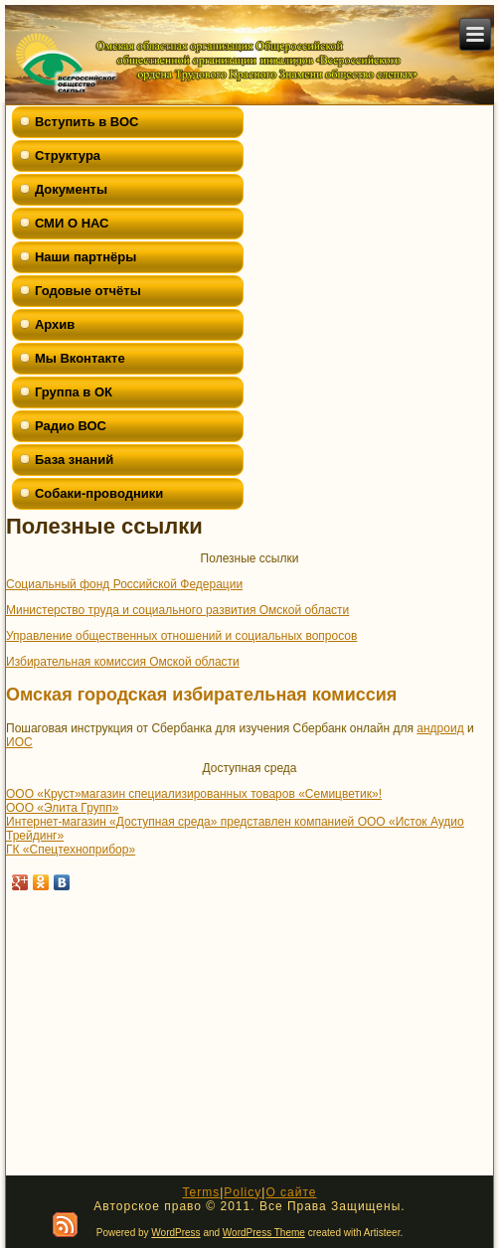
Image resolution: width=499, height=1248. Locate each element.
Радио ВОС (70, 425)
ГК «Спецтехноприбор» (70, 850)
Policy (242, 1192)
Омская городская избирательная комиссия (201, 694)
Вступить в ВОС (87, 121)
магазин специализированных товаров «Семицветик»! (232, 794)
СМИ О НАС (72, 223)
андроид (439, 728)
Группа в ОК (73, 392)
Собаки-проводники (99, 493)
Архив (55, 324)
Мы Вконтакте (80, 358)
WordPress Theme (264, 1232)
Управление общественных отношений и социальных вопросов (181, 636)
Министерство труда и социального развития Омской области (177, 610)
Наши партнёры (85, 256)
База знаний (74, 459)
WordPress (175, 1232)
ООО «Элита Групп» (62, 808)
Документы (71, 189)
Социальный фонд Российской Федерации (124, 584)
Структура (67, 155)
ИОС (19, 742)
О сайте (290, 1192)
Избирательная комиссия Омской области (123, 662)
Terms (201, 1192)
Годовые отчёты (88, 290)
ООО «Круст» (44, 794)
